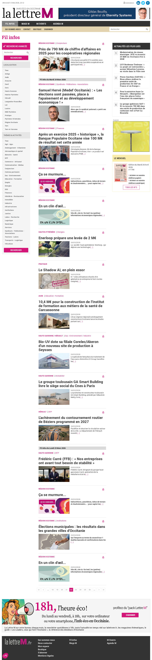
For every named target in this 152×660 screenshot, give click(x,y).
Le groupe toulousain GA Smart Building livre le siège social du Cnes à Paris (71, 384)
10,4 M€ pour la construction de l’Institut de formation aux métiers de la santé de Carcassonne (71, 306)
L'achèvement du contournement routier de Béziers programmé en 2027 (71, 420)
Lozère (7, 108)
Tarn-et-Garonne (11, 129)
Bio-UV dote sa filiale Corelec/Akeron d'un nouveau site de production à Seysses (69, 346)
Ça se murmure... (52, 174)
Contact (27, 29)
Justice (8, 213)
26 (90, 589)
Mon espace (43, 646)
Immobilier (9, 200)
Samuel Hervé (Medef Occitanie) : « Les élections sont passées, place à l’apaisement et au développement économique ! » (70, 96)
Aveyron (8, 81)
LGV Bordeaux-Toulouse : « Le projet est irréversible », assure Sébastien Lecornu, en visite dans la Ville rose (132, 67)
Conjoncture (9, 168)
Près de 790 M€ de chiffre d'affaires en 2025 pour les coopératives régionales (70, 51)
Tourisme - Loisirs (12, 237)
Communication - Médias (14, 165)
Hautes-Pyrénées (11, 94)
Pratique (8, 115)
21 (67, 589)
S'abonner (48, 29)
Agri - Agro (9, 144)
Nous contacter (45, 643)
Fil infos (73, 640)
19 (57, 589)
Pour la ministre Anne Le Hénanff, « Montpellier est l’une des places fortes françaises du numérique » (132, 94)
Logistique (9, 220)
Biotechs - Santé (11, 155)
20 (62, 589)
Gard (7, 84)
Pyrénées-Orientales (13, 119)
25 (85, 589)
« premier (39, 589)
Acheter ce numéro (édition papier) (137, 176)
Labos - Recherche (12, 217)
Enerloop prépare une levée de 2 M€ (67, 238)
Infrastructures (11, 206)
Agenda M (58, 23)
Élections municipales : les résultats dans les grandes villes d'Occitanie (72, 529)
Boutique (37, 29)
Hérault (8, 98)
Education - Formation (13, 179)
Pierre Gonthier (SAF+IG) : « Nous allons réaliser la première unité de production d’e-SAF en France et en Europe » (132, 81)
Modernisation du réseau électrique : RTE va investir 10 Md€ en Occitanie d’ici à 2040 (132, 55)
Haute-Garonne (11, 91)
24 (80, 589)
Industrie (8, 203)
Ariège (7, 74)
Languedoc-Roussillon (13, 101)
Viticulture (9, 244)
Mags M (25, 23)
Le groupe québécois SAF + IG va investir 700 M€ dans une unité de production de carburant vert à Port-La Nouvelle (132, 108)
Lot (6, 105)
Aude (7, 77)
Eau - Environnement (13, 175)
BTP (6, 158)
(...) (83, 64)
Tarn (6, 126)
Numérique (9, 224)
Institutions (9, 210)
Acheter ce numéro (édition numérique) (137, 181)
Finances (8, 193)
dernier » (103, 589)
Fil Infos (10, 23)
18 (53, 589)
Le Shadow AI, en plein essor (62, 270)
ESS (6, 189)
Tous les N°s (131, 187)
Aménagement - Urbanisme (15, 148)
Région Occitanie (11, 122)
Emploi (7, 182)
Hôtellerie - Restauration (14, 196)
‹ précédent (43, 589)
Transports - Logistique (14, 240)
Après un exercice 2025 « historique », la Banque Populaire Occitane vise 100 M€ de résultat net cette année (71, 138)
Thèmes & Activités (13, 135)
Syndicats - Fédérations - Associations (14, 232)
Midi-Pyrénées (10, 112)
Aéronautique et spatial (14, 151)
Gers (7, 88)
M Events (41, 23)
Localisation (10, 65)
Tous (7, 70)
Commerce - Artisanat (13, 161)
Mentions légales (46, 655)
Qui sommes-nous (13, 29)
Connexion (129, 3)
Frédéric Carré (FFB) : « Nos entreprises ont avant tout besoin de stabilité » (70, 461)
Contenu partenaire (12, 172)
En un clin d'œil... (52, 206)
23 (76, 589)
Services (8, 227)
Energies (8, 186)
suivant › (99, 589)
